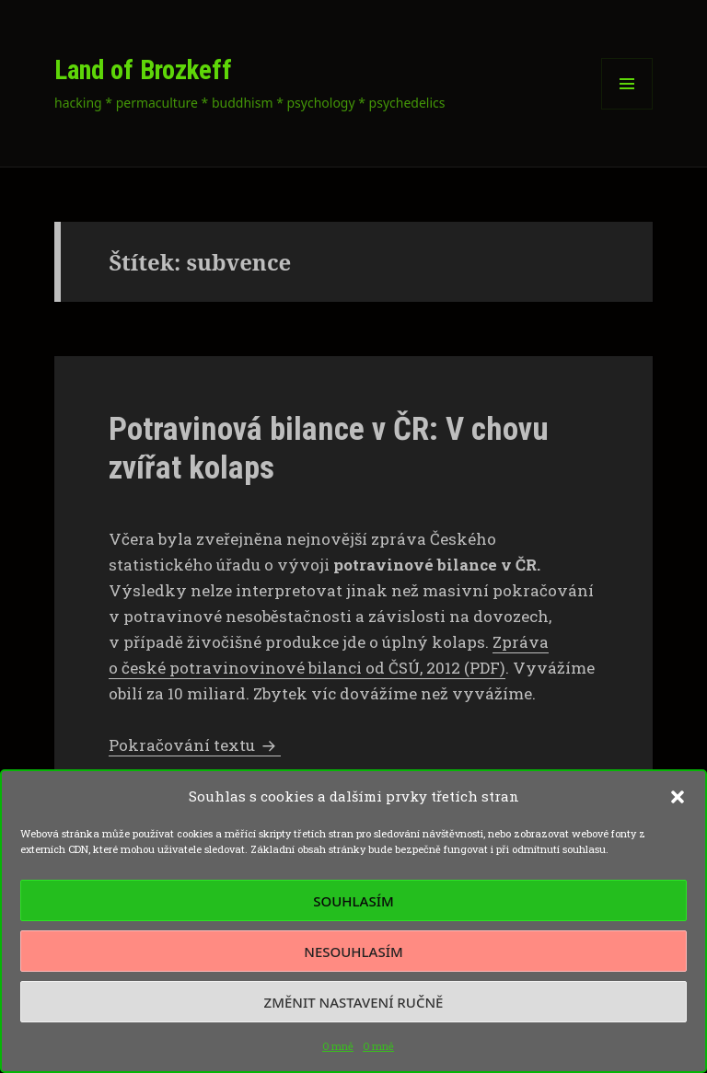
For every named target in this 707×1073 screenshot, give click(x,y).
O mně (338, 1046)
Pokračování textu (195, 745)
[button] (677, 797)
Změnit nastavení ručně (354, 1002)
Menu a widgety (627, 109)
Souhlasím (353, 901)
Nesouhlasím (353, 951)
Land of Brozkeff (143, 70)
